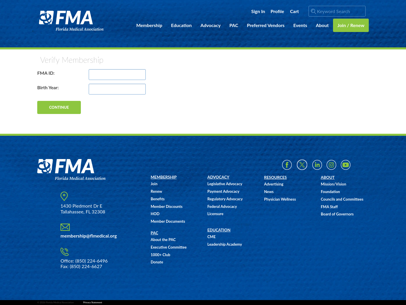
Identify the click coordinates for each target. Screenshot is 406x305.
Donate (157, 262)
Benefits (158, 199)
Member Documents (168, 221)
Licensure (215, 213)
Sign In (258, 11)
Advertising (273, 184)
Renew (156, 191)
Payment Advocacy (223, 191)
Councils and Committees (342, 199)
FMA (71, 21)
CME (211, 236)
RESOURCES (275, 177)
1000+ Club (160, 254)
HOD (155, 213)
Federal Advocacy (222, 206)
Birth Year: (48, 87)
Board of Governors (337, 214)
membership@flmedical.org (88, 235)
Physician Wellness (280, 199)
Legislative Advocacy (224, 183)
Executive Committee (169, 247)
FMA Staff (329, 206)
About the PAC (163, 239)
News (269, 191)
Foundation (330, 191)
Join (154, 183)
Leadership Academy (224, 244)
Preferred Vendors (265, 25)
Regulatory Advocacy (225, 199)
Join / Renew (350, 25)
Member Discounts (167, 206)
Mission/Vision (333, 184)
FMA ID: (46, 73)
